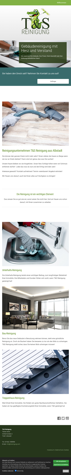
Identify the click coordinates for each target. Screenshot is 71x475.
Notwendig (19, 471)
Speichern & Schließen (61, 464)
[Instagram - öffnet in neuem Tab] (67, 419)
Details (66, 471)
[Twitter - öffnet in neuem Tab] (63, 419)
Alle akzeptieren (61, 461)
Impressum (50, 450)
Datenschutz (59, 450)
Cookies (66, 450)
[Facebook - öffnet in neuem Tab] (59, 419)
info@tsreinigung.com (13, 444)
